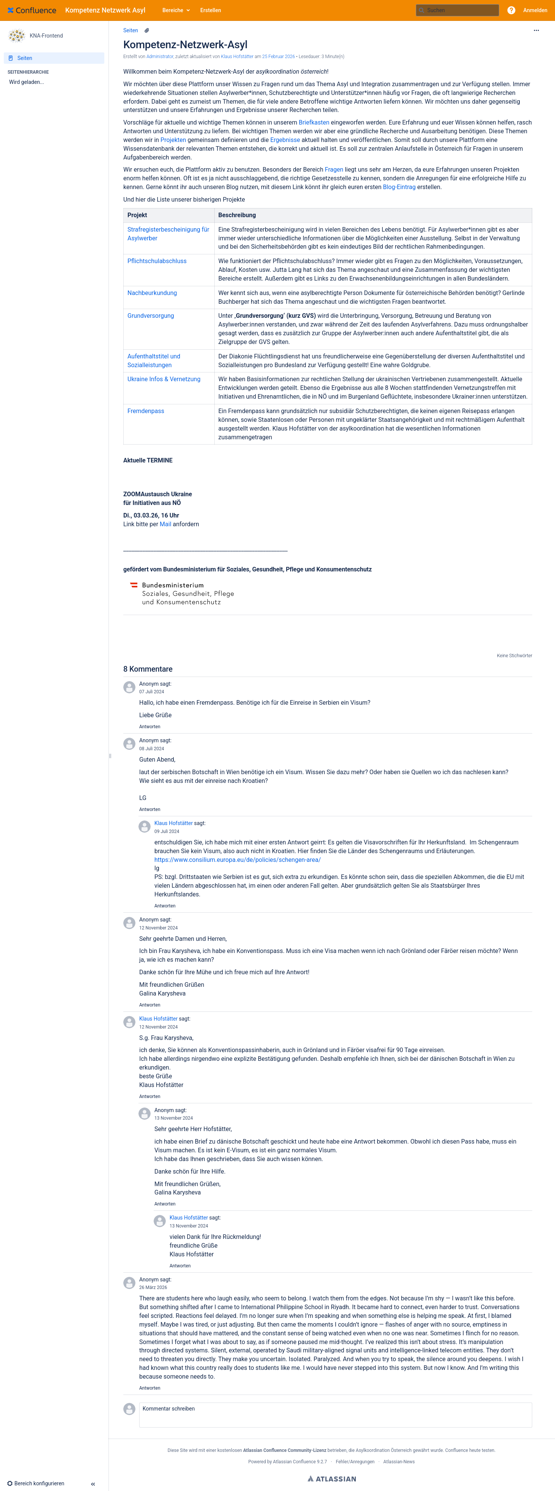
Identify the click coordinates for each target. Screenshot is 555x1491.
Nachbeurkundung (152, 293)
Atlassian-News (399, 1461)
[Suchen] (421, 10)
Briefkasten (315, 122)
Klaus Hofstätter (173, 823)
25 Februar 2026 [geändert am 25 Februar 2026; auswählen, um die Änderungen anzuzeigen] (278, 56)
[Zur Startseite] (79, 10)
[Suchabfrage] (457, 10)
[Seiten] (54, 58)
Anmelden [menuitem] (535, 10)
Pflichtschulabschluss (157, 261)
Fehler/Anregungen (355, 1461)
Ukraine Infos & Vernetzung (163, 379)
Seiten (130, 30)
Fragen (335, 169)
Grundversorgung (150, 315)
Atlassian (332, 1478)
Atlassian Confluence (294, 1461)
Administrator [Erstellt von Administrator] (159, 56)
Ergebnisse (286, 140)
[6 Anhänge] (147, 30)
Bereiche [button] (172, 10)
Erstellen (210, 10)
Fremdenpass (145, 411)
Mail (166, 524)
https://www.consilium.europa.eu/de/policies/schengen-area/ (237, 859)
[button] (511, 10)
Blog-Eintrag (399, 187)
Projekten (173, 140)
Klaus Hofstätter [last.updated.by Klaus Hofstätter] (237, 56)
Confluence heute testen (470, 1450)
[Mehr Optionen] (536, 30)
